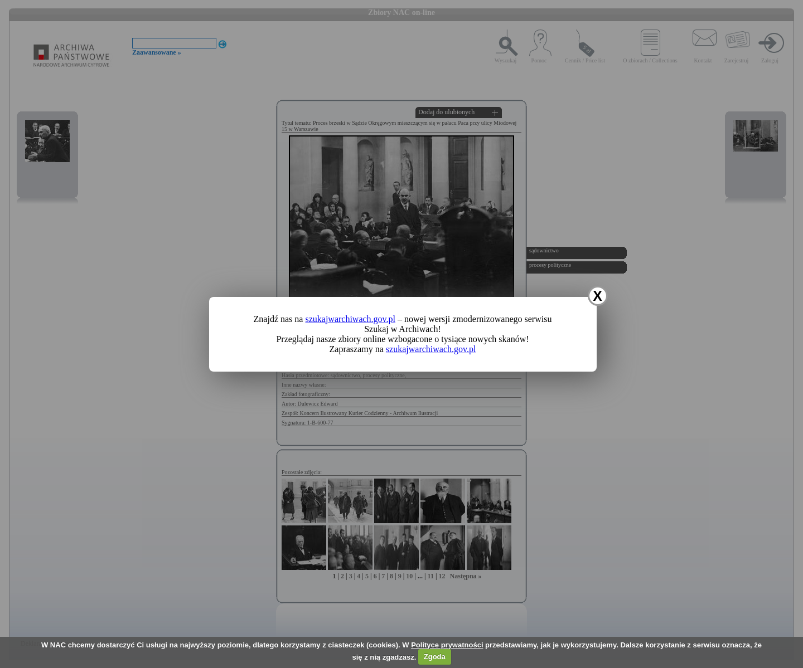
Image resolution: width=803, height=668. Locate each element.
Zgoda (435, 656)
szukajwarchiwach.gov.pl (350, 319)
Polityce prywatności (447, 645)
